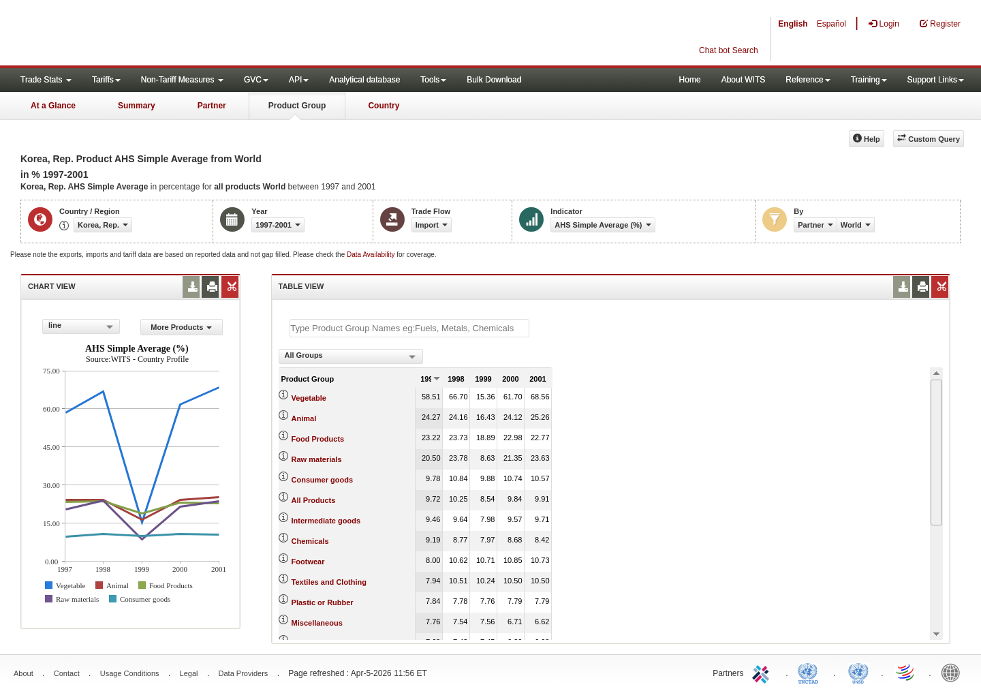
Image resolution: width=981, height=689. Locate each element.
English (792, 24)
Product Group (297, 105)
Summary (136, 105)
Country (383, 105)
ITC (763, 672)
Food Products (318, 439)
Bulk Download (494, 80)
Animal (304, 418)
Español (831, 24)
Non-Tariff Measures (182, 80)
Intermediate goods (326, 521)
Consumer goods (322, 480)
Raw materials (317, 459)
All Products (314, 500)
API (299, 80)
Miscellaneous (317, 623)
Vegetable (309, 398)
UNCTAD (810, 672)
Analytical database (364, 80)
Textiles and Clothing (329, 582)
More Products (181, 327)
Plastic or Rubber (323, 602)
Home (690, 80)
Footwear (308, 561)
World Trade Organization (906, 672)
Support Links (935, 80)
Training (869, 80)
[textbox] (409, 328)
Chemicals (310, 541)
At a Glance (53, 105)
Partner (212, 105)
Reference (807, 80)
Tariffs (106, 80)
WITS (136, 34)
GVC (256, 80)
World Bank (953, 672)
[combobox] (81, 326)
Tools (433, 80)
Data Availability (371, 254)
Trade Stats (46, 80)
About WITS (743, 80)
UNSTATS (858, 672)
